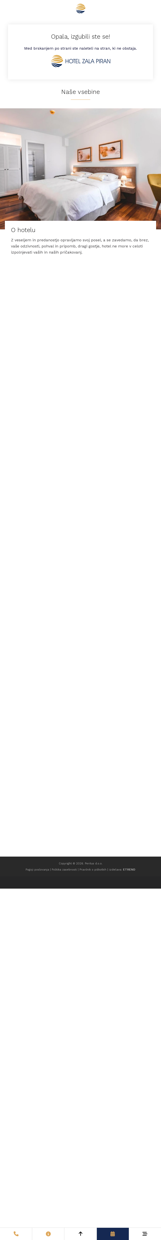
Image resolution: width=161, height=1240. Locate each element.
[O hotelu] (80, 184)
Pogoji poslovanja (37, 869)
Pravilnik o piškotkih (93, 869)
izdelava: (122, 869)
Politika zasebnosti (64, 869)
